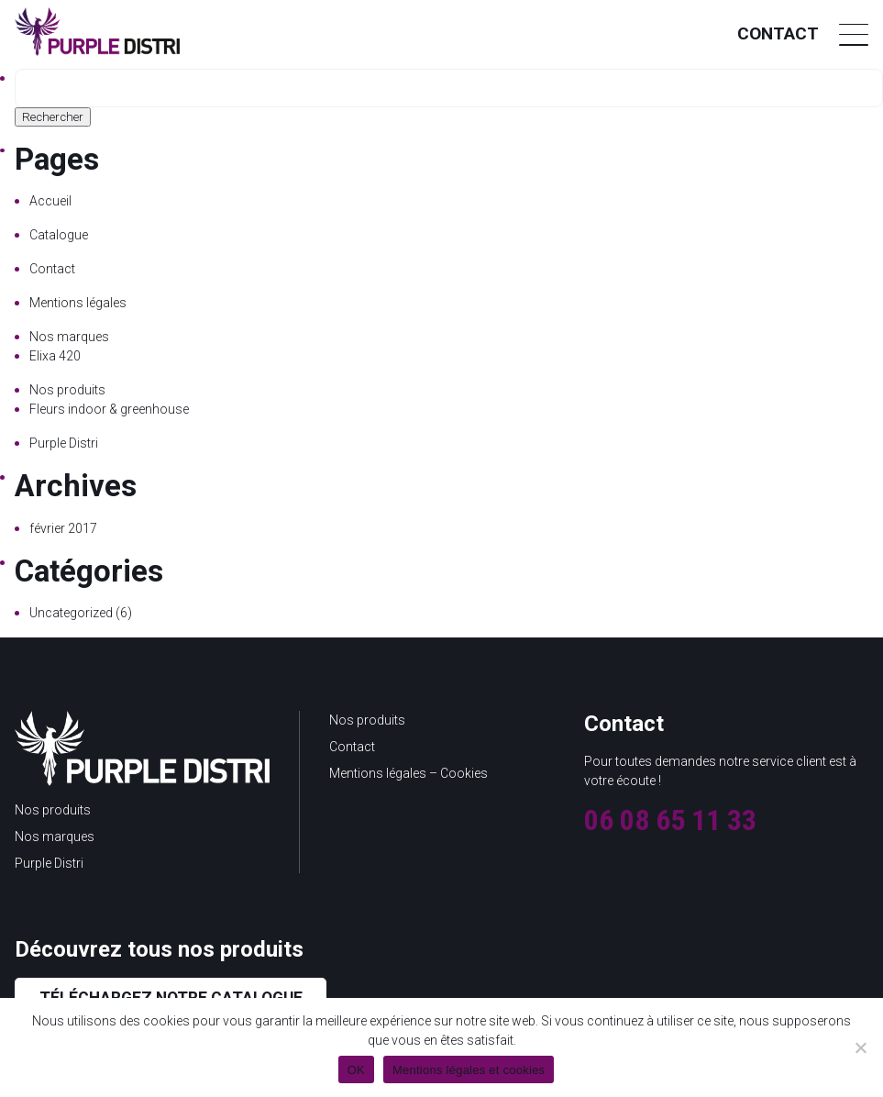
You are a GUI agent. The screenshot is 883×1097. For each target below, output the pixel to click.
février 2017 (63, 528)
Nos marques (69, 336)
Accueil (50, 201)
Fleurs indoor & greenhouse (109, 409)
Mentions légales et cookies (468, 1070)
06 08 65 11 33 (670, 820)
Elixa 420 (55, 356)
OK (356, 1070)
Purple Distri (63, 443)
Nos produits (67, 389)
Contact (778, 33)
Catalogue (58, 234)
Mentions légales (78, 302)
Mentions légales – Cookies (408, 773)
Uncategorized (71, 612)
